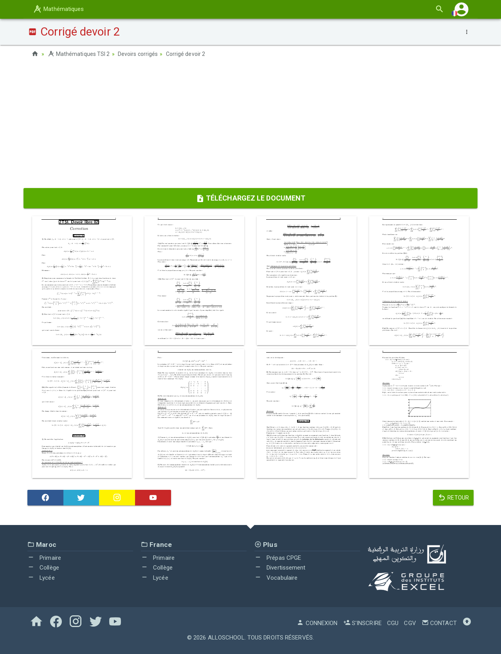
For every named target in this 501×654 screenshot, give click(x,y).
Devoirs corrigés (138, 54)
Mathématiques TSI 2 (78, 54)
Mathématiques (58, 9)
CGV (410, 623)
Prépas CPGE (277, 557)
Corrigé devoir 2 (185, 54)
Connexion (317, 623)
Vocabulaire (275, 577)
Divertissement (280, 567)
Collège (43, 567)
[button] (461, 9)
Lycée (41, 577)
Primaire (44, 557)
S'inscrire (362, 623)
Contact (439, 623)
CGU (392, 623)
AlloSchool (226, 637)
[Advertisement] (250, 125)
